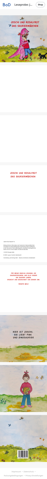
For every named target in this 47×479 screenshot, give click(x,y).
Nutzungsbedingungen (13, 475)
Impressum (16, 471)
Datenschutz (29, 471)
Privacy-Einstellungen (34, 475)
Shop (40, 4)
